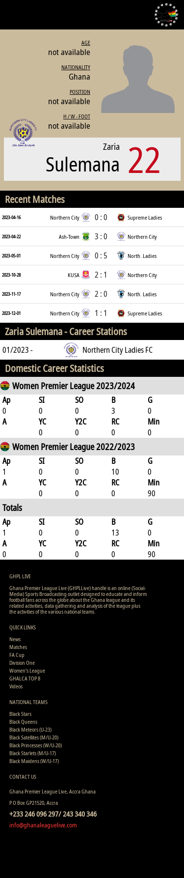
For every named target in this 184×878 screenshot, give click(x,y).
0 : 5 (101, 255)
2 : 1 (101, 274)
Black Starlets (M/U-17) (32, 753)
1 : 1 (101, 313)
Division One (22, 662)
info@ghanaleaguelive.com (43, 825)
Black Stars (20, 713)
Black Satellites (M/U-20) (33, 737)
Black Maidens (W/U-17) (34, 761)
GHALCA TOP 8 (24, 678)
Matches (18, 647)
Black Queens (23, 721)
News (15, 639)
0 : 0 (101, 217)
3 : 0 (101, 236)
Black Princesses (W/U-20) (35, 745)
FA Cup (17, 654)
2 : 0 (101, 293)
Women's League (27, 670)
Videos (16, 686)
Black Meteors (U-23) (30, 729)
